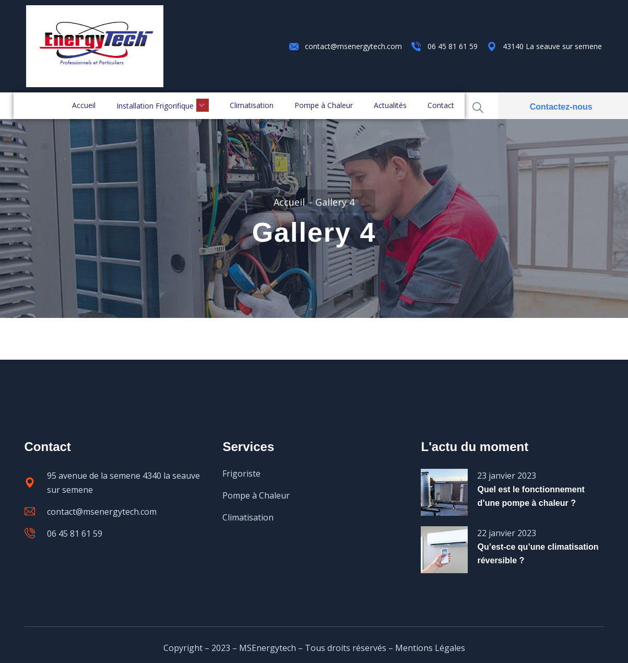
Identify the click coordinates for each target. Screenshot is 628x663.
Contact (441, 105)
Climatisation (252, 105)
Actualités (390, 105)
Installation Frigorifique (162, 105)
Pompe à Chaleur (323, 105)
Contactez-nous (561, 106)
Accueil (84, 105)
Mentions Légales (430, 648)
